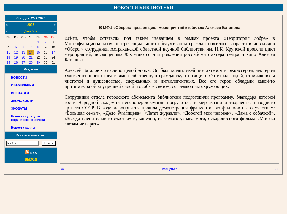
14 (31, 52)
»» (276, 169)
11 (8, 52)
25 (8, 62)
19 (16, 57)
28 (31, 62)
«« (63, 169)
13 (23, 52)
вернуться (169, 169)
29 (38, 62)
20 (23, 57)
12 (16, 52)
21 (31, 57)
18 (8, 57)
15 (38, 52)
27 (23, 62)
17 (53, 52)
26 (16, 62)
